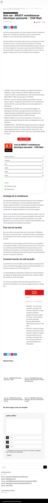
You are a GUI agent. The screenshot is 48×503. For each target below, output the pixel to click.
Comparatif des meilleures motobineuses (12, 501)
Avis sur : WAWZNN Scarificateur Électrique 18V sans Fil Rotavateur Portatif (34, 399)
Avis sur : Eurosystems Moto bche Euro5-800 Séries (14, 476)
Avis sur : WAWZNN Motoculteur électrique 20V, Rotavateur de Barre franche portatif (34, 379)
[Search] (45, 467)
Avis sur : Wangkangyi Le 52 (8, 479)
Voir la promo (34, 292)
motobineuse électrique (14, 216)
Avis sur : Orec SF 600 (6, 485)
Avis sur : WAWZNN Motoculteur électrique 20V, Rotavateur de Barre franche (13, 399)
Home (4, 8)
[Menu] (2, 2)
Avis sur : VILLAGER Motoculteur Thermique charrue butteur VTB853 (19, 481)
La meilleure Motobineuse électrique (16, 8)
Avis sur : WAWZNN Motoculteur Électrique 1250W (13, 378)
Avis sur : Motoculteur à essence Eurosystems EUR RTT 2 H (16, 483)
